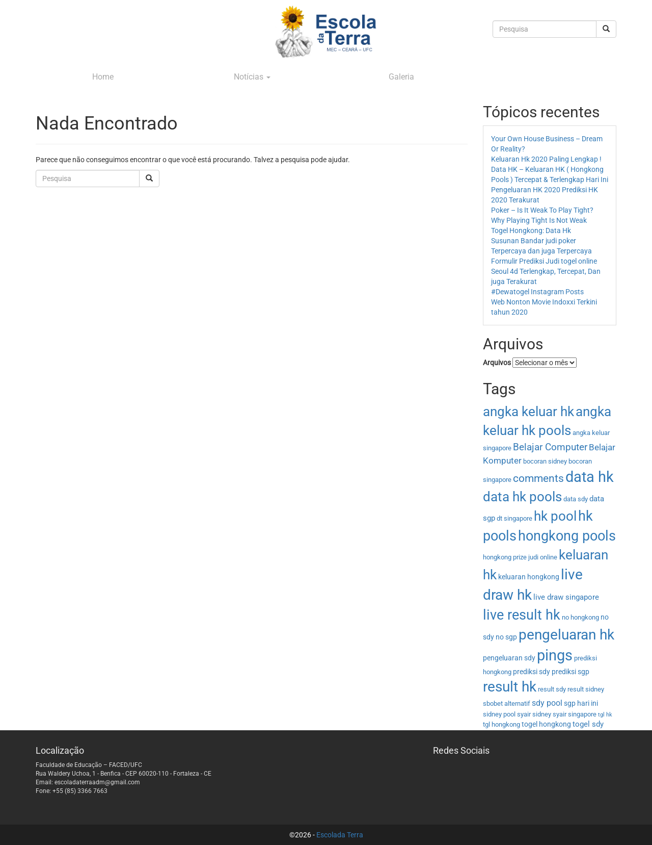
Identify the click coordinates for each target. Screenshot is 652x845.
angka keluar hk (528, 411)
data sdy (575, 499)
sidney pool (499, 714)
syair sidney (534, 714)
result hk (509, 686)
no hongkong (580, 617)
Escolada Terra (339, 835)
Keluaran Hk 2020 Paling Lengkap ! (546, 159)
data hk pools (522, 496)
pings (555, 655)
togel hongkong (546, 724)
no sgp (506, 637)
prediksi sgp (570, 672)
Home (103, 77)
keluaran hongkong (528, 577)
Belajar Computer (550, 447)
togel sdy (588, 724)
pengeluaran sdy (509, 658)
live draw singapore (566, 597)
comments (538, 478)
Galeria (401, 77)
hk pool (555, 516)
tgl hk (605, 714)
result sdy (552, 689)
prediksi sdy (531, 672)
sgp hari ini (581, 703)
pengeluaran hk (566, 634)
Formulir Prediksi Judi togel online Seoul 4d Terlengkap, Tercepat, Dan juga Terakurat (546, 271)
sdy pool (547, 703)
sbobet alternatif (506, 703)
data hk (589, 476)
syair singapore (574, 714)
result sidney (585, 689)
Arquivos (497, 363)
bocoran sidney (545, 461)
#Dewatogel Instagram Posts (537, 292)
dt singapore (514, 518)
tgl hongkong (501, 724)
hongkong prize (505, 557)
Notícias (252, 77)
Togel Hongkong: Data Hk (531, 230)
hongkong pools (567, 536)
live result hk (521, 615)
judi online (542, 557)
